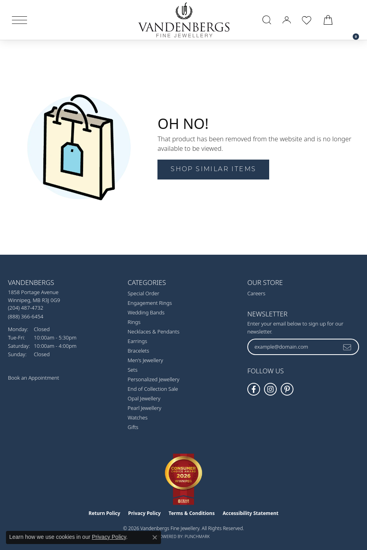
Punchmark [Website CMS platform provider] (197, 536)
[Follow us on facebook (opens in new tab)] (253, 389)
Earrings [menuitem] (137, 341)
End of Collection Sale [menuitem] (153, 388)
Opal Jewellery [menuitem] (144, 398)
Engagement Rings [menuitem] (150, 302)
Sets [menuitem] (133, 369)
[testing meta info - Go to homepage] (183, 19)
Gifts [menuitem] (133, 427)
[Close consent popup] (154, 537)
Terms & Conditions (192, 513)
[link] (352, 20)
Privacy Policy (144, 513)
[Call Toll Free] (25, 316)
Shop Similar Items (213, 169)
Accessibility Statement (250, 513)
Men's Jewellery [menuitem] (145, 360)
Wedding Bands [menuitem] (146, 312)
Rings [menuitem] (134, 322)
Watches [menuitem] (138, 417)
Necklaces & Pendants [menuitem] (153, 331)
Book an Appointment (33, 377)
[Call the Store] (25, 307)
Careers (256, 293)
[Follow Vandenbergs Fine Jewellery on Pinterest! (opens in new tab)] (287, 389)
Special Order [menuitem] (143, 293)
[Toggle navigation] (19, 20)
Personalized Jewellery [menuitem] (153, 379)
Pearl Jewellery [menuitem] (144, 408)
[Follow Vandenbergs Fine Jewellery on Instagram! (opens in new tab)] (270, 389)
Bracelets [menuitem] (138, 350)
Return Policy (104, 513)
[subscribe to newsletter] (347, 346)
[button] (266, 20)
